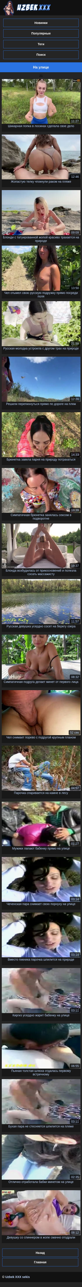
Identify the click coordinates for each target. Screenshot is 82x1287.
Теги (41, 44)
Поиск (40, 54)
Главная (40, 1262)
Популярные (41, 33)
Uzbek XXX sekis (17, 1277)
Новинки (41, 23)
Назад (40, 1253)
